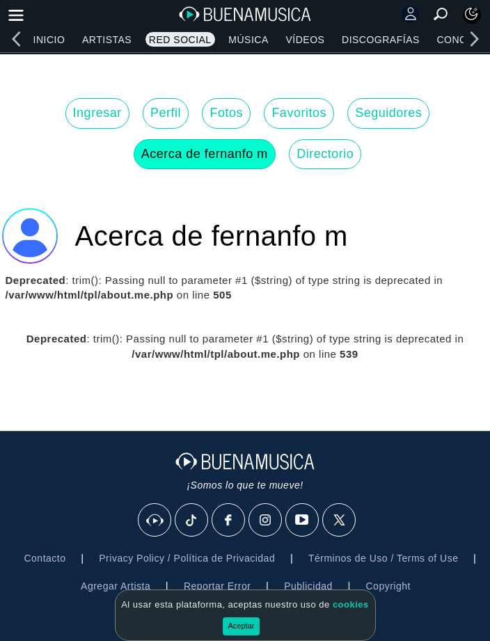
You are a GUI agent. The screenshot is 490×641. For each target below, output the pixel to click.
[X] (339, 520)
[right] (474, 39)
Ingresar (97, 113)
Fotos (226, 113)
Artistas (107, 39)
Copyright (388, 586)
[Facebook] (229, 520)
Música (248, 39)
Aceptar (241, 626)
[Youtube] (302, 520)
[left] (16, 39)
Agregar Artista (115, 586)
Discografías (381, 39)
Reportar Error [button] (217, 586)
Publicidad (308, 586)
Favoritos (298, 113)
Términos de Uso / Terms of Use (383, 558)
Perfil (165, 113)
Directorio (325, 154)
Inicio (49, 39)
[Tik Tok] (192, 520)
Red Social (180, 39)
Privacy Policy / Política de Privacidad (187, 558)
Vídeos (304, 39)
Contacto (44, 558)
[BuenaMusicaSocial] (155, 520)
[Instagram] (266, 520)
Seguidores (388, 113)
